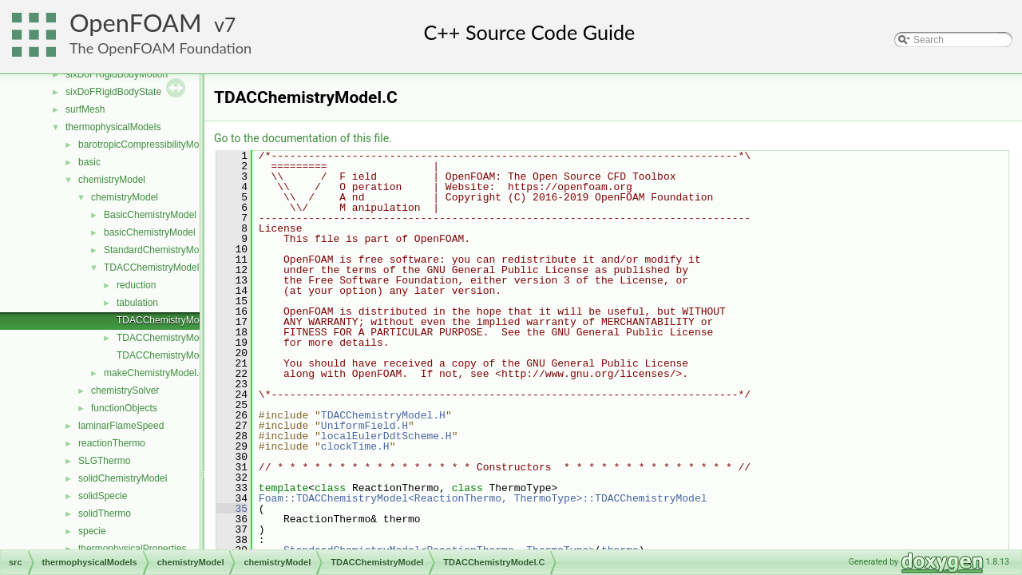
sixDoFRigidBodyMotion (116, 74)
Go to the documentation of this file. (303, 138)
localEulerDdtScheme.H (386, 436)
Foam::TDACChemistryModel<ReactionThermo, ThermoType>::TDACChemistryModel (483, 498)
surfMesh (85, 109)
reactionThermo (111, 443)
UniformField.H (364, 425)
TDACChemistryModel (151, 267)
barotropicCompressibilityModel (145, 144)
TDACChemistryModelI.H (170, 355)
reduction (136, 285)
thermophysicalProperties (132, 548)
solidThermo (104, 513)
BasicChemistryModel (150, 214)
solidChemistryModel (122, 478)
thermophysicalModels (112, 127)
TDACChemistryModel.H (169, 337)
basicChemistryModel (150, 232)
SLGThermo (104, 460)
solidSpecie (102, 496)
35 (232, 509)
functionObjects (124, 408)
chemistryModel (111, 179)
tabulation (137, 302)
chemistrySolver (125, 390)
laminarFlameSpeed (121, 425)
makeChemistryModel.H (155, 373)
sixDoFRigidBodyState (113, 91)
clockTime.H (355, 446)
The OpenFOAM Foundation (160, 48)
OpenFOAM (135, 23)
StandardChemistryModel (158, 250)
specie (92, 531)
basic (89, 162)
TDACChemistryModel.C (169, 320)
